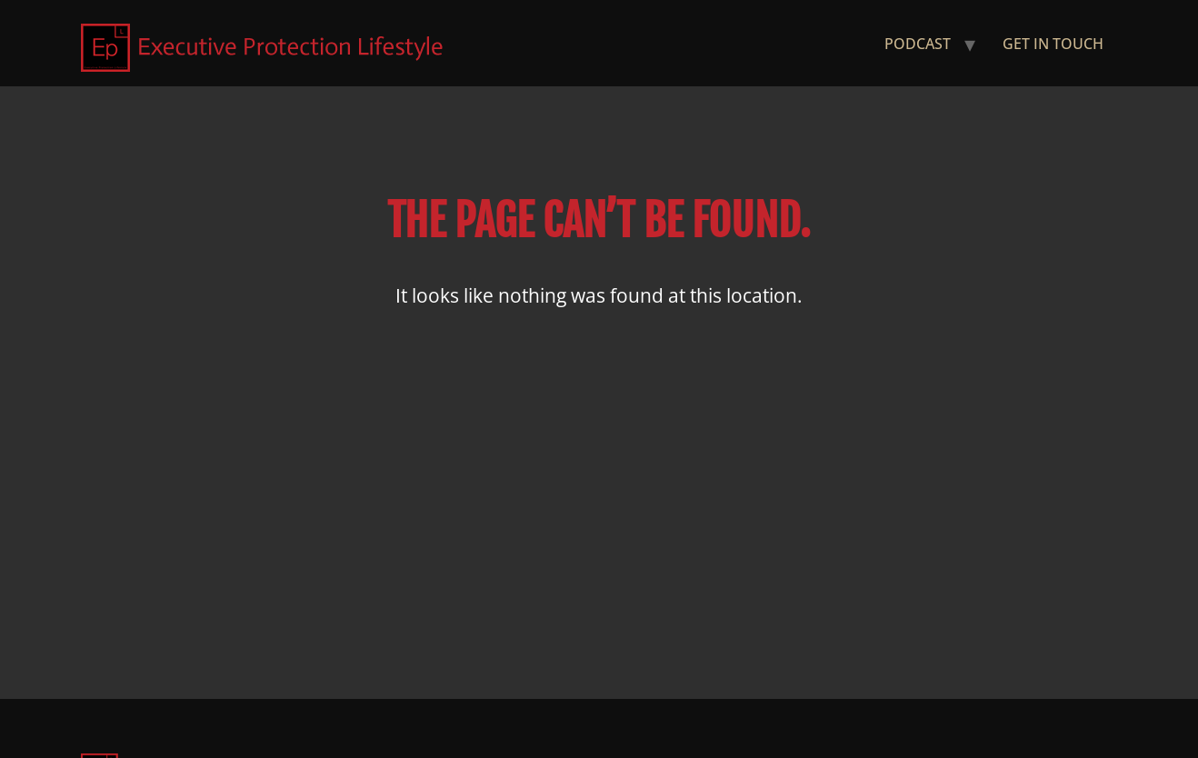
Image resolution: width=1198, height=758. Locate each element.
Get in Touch (1053, 44)
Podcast (917, 44)
